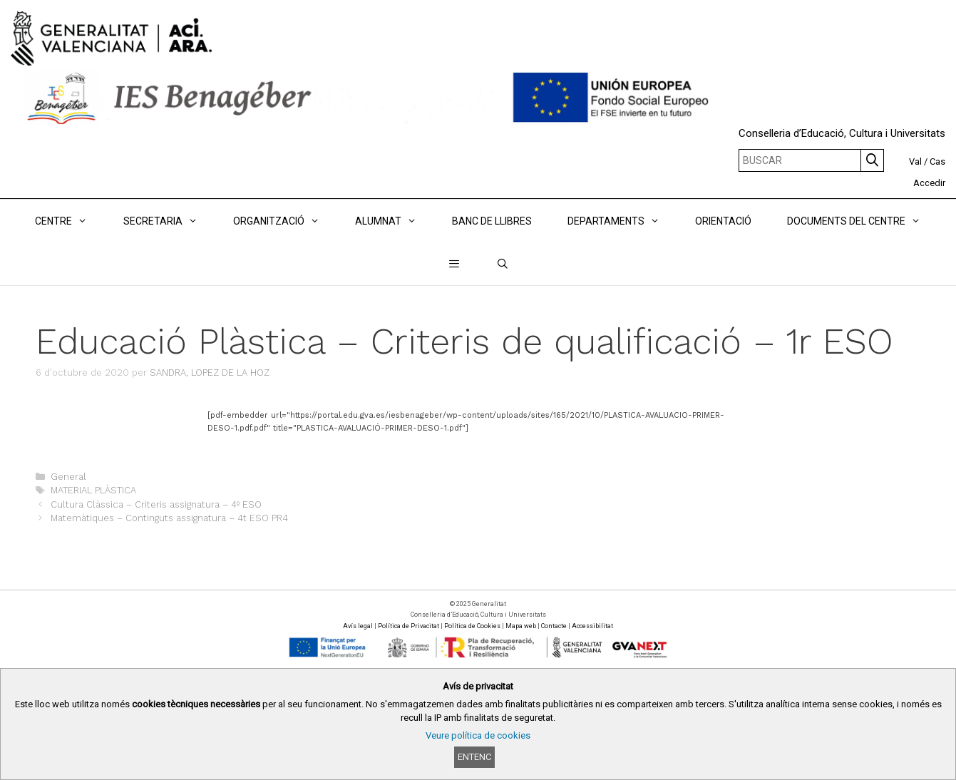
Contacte (554, 626)
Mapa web (520, 626)
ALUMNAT (394, 221)
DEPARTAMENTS (622, 221)
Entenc (474, 756)
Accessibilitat (592, 626)
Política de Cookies (472, 626)
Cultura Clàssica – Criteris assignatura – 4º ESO (156, 504)
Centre (70, 221)
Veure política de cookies (478, 735)
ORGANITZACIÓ (285, 221)
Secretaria (169, 221)
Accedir (929, 183)
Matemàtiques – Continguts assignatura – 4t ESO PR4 (169, 518)
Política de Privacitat (408, 626)
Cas (937, 161)
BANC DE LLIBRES (492, 221)
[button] (454, 263)
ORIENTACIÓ (723, 221)
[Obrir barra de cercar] (502, 263)
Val (915, 161)
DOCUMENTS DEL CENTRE (862, 221)
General (68, 476)
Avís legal (358, 626)
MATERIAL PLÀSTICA (93, 490)
